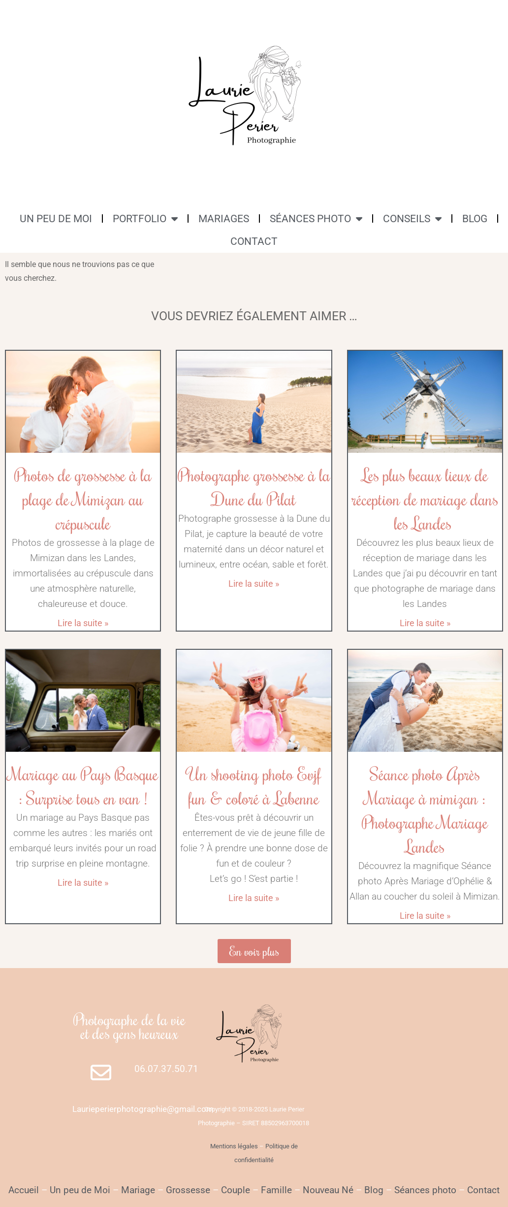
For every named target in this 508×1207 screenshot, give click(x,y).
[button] (254, 951)
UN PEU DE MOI (56, 219)
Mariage (138, 1190)
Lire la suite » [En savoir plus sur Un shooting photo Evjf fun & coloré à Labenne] (253, 898)
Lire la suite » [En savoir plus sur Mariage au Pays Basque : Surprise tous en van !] (83, 882)
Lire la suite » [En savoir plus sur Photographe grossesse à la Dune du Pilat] (253, 583)
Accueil (23, 1190)
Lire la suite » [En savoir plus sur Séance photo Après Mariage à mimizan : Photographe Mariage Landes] (425, 915)
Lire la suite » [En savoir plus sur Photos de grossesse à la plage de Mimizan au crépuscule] (83, 623)
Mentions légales (234, 1146)
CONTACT (254, 241)
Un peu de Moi (80, 1190)
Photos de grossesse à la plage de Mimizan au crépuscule (83, 499)
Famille (276, 1190)
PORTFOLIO (145, 218)
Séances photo (425, 1190)
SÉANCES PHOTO (316, 218)
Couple (235, 1190)
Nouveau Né (328, 1190)
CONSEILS (412, 218)
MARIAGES (223, 219)
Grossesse (186, 1190)
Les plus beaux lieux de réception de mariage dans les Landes (425, 499)
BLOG (474, 219)
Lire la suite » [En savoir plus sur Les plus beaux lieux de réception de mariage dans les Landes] (425, 623)
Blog (373, 1190)
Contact (483, 1190)
